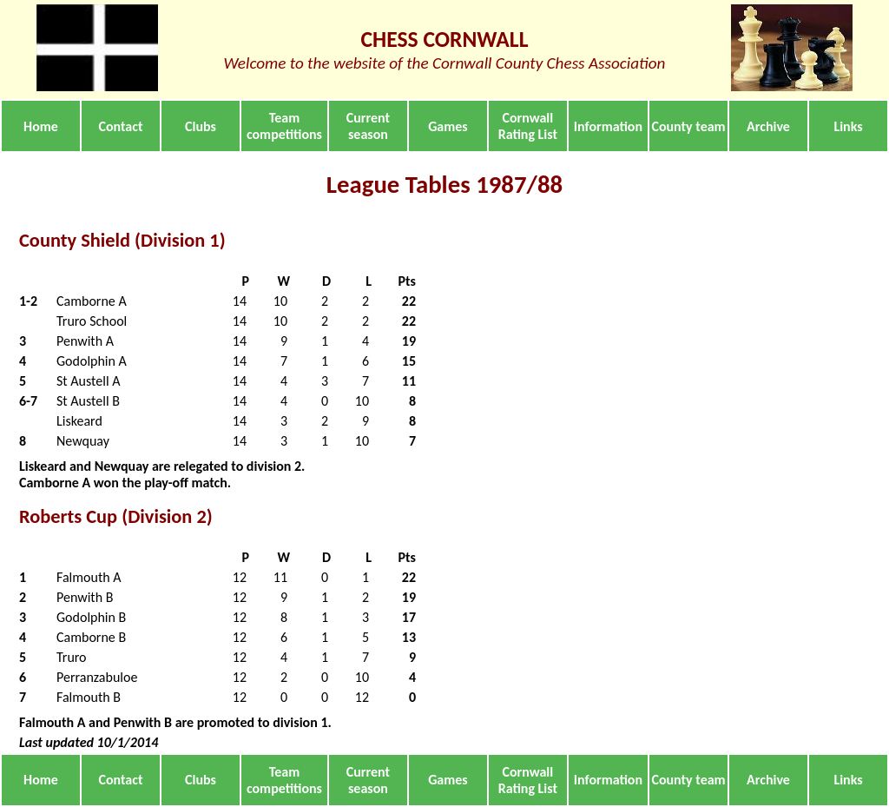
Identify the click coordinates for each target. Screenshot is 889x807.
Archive (768, 126)
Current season (368, 125)
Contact (120, 126)
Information (608, 126)
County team (688, 126)
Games (448, 126)
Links (847, 126)
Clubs (200, 126)
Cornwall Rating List (527, 125)
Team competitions (284, 125)
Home (40, 126)
